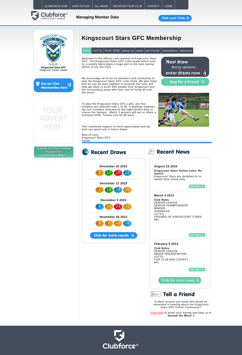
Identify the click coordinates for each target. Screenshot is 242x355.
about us (128, 50)
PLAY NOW (112, 50)
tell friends (153, 50)
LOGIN (168, 6)
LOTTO (97, 50)
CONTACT (153, 6)
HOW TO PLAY (81, 6)
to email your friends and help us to (180, 314)
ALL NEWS (101, 6)
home (86, 50)
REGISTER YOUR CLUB (127, 6)
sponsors (186, 50)
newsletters (169, 50)
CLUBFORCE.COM (55, 6)
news (139, 50)
